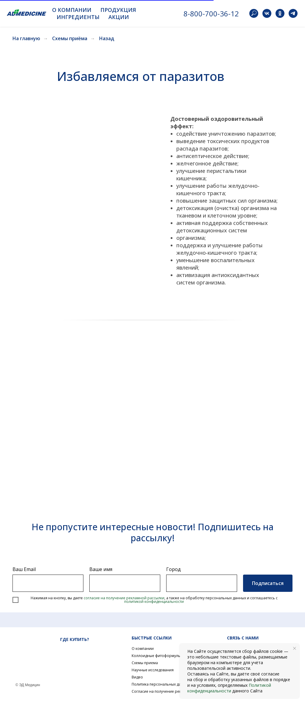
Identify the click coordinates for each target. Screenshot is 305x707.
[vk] (266, 13)
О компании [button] (71, 9)
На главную (26, 38)
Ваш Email (24, 569)
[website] (253, 13)
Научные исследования (153, 669)
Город (173, 569)
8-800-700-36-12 (211, 13)
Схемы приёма (69, 38)
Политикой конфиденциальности (229, 688)
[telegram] (293, 13)
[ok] (280, 13)
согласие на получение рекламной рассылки (124, 597)
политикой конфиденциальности (154, 601)
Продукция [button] (118, 9)
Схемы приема (145, 662)
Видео (137, 677)
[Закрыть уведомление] (295, 648)
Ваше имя (100, 569)
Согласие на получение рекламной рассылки (172, 691)
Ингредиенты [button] (78, 17)
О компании (143, 648)
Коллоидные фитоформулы (156, 655)
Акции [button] (118, 17)
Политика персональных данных (161, 684)
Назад (106, 38)
